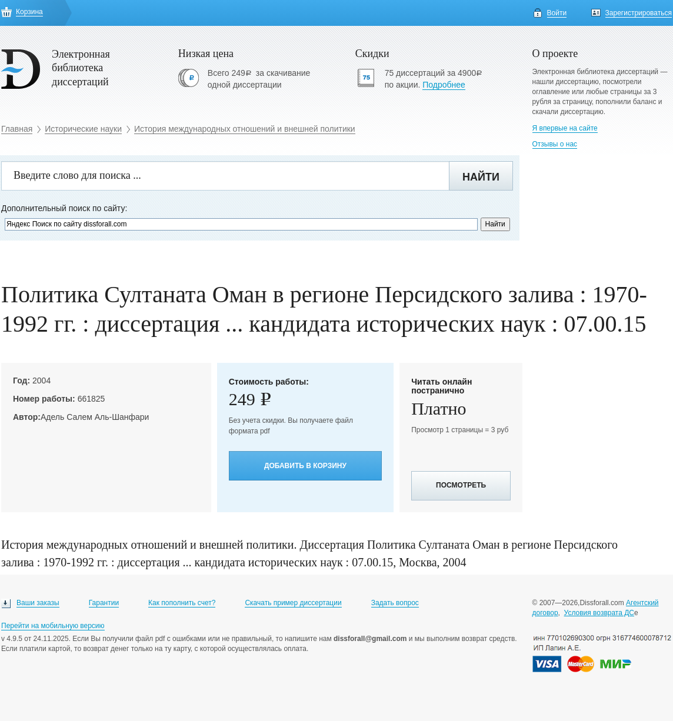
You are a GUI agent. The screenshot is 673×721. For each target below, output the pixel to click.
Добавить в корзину (305, 466)
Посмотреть (461, 485)
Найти (480, 177)
